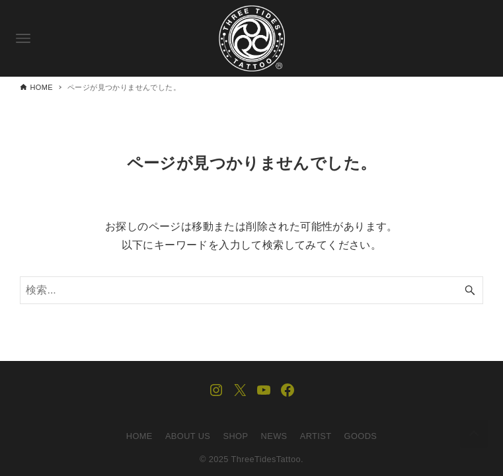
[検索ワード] (251, 290)
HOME (139, 436)
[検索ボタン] (470, 290)
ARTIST (316, 436)
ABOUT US (187, 436)
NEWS (274, 436)
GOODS (360, 436)
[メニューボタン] (23, 38)
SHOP (236, 436)
